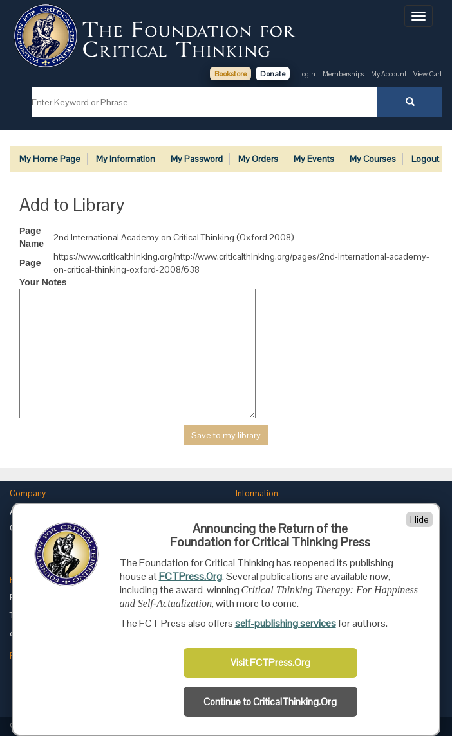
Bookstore (230, 74)
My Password (197, 159)
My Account (389, 73)
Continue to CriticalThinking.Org (270, 702)
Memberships (343, 73)
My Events (314, 159)
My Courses (373, 159)
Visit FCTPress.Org (270, 662)
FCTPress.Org (190, 576)
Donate (272, 74)
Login (306, 73)
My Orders (258, 159)
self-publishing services (285, 623)
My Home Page (49, 159)
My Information (125, 159)
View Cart (427, 73)
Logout (425, 159)
